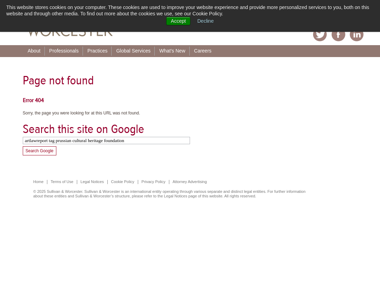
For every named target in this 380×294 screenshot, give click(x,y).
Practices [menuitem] (97, 51)
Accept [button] (178, 21)
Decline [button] (205, 21)
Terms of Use (62, 182)
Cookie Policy (122, 182)
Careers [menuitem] (203, 51)
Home (38, 182)
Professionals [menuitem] (64, 51)
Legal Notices (92, 182)
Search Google (40, 150)
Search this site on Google (83, 129)
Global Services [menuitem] (133, 51)
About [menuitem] (34, 51)
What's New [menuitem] (172, 51)
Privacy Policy (153, 182)
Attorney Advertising (190, 182)
